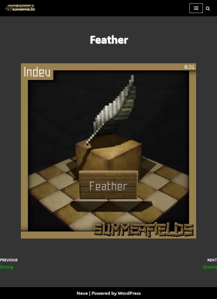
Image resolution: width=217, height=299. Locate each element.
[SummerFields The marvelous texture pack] (21, 8)
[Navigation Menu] (196, 8)
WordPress (129, 293)
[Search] (208, 8)
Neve (82, 293)
